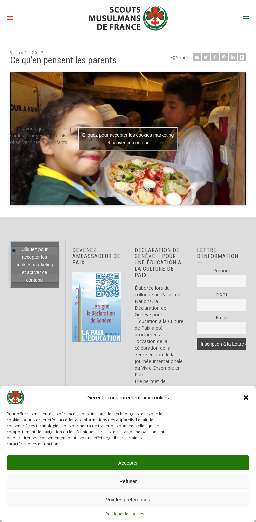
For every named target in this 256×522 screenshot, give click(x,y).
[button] (246, 397)
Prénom (221, 270)
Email (221, 317)
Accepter (128, 463)
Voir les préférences (128, 499)
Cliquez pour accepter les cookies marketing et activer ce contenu (128, 138)
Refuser (128, 481)
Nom (221, 294)
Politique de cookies (125, 514)
